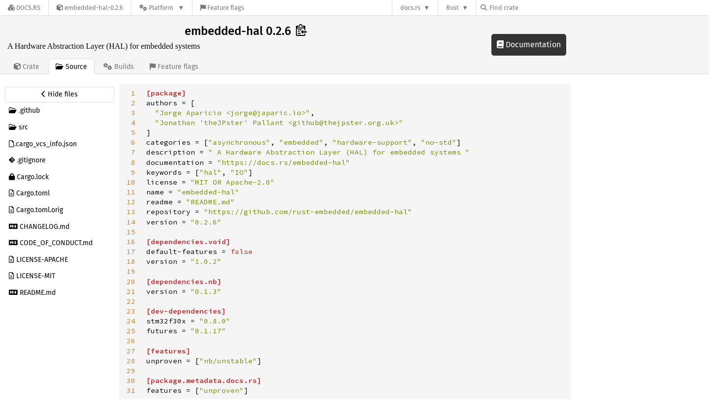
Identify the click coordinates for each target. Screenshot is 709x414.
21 (131, 291)
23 (131, 311)
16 (131, 241)
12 (131, 201)
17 (131, 251)
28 (131, 360)
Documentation (529, 44)
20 (131, 281)
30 (131, 380)
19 (131, 271)
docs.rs (410, 7)
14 (131, 222)
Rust (452, 7)
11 (131, 192)
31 (131, 390)
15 (131, 231)
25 (131, 330)
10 (131, 182)
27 (131, 351)
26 (131, 340)
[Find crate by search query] (529, 7)
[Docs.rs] (24, 7)
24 (131, 321)
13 (131, 211)
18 (131, 261)
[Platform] (161, 7)
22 (131, 301)
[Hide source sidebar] (59, 94)
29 (131, 370)
